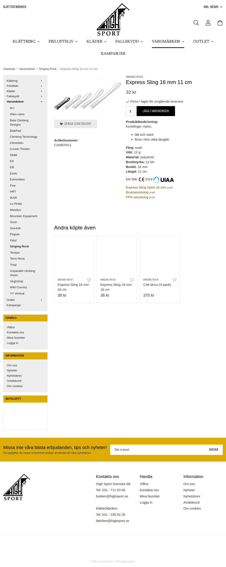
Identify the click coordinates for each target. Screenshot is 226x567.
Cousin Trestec (20, 149)
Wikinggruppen (125, 561)
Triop (13, 264)
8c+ (12, 108)
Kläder (97, 42)
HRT (13, 191)
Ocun (13, 222)
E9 (12, 161)
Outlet (203, 42)
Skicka (213, 449)
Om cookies (15, 386)
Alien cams (17, 114)
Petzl (13, 240)
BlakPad (15, 130)
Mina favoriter (16, 337)
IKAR (13, 197)
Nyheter (12, 370)
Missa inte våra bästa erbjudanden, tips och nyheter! (55, 447)
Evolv (13, 173)
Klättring (26, 42)
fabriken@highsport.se (112, 521)
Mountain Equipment (23, 216)
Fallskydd (129, 42)
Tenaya (15, 252)
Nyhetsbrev (14, 375)
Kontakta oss (15, 332)
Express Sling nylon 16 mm (146, 187)
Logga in (12, 343)
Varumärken (168, 42)
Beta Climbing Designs (19, 122)
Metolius (15, 210)
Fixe (13, 185)
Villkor (11, 327)
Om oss (12, 365)
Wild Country (18, 287)
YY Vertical (17, 293)
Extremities (17, 179)
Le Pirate (16, 203)
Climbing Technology (23, 136)
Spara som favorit (75, 124)
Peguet (14, 234)
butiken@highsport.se (112, 496)
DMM (13, 155)
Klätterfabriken (14, 7)
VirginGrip (16, 281)
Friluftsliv (63, 42)
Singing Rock (19, 246)
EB (12, 167)
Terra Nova (17, 258)
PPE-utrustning (137, 197)
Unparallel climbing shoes (22, 273)
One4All (15, 228)
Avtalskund (14, 380)
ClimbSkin (16, 143)
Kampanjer (113, 54)
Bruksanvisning (137, 192)
